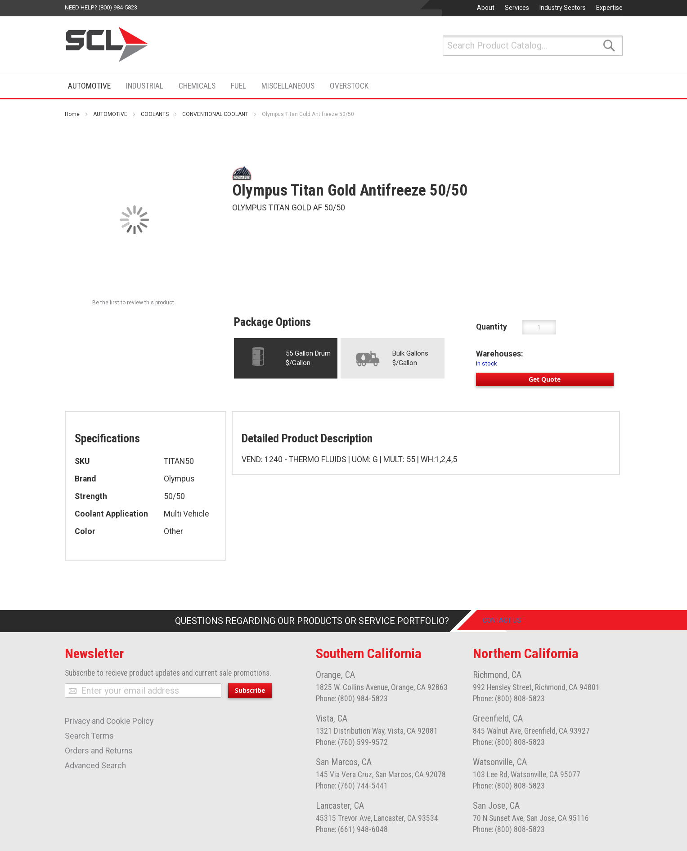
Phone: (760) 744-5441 (352, 785)
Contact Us (509, 620)
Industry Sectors (562, 7)
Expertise (609, 7)
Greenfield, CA (498, 718)
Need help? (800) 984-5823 (101, 7)
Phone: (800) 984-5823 (352, 698)
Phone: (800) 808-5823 (509, 698)
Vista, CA (331, 718)
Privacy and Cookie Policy (109, 721)
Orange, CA (335, 674)
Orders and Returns (99, 750)
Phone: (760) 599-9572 (352, 742)
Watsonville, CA (500, 762)
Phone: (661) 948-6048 (352, 829)
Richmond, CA (497, 674)
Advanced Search (95, 765)
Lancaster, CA (340, 805)
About (485, 7)
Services (517, 7)
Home (72, 114)
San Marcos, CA (344, 762)
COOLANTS (155, 114)
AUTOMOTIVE (110, 114)
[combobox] (533, 46)
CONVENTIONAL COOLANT (215, 114)
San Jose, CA (496, 805)
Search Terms (89, 735)
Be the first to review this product (133, 302)
